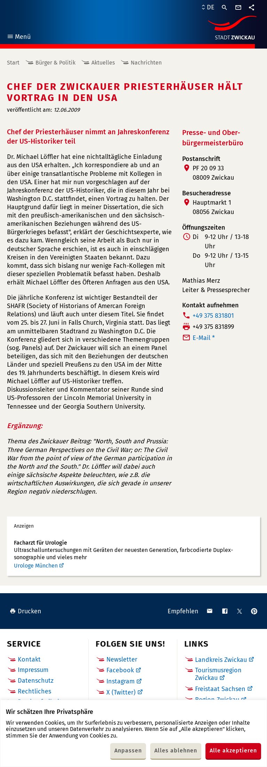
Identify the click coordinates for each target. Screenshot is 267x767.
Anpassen (128, 750)
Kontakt (29, 659)
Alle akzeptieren (233, 750)
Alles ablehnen (175, 750)
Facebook (120, 670)
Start (13, 62)
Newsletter (121, 659)
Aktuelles (103, 62)
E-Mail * (204, 338)
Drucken (25, 611)
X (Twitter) (121, 692)
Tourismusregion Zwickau (218, 674)
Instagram (120, 681)
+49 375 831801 (213, 315)
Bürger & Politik (55, 62)
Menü (19, 37)
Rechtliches (34, 691)
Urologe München (36, 565)
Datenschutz (36, 680)
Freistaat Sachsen (220, 689)
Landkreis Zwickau (221, 660)
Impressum (33, 670)
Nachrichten (146, 62)
